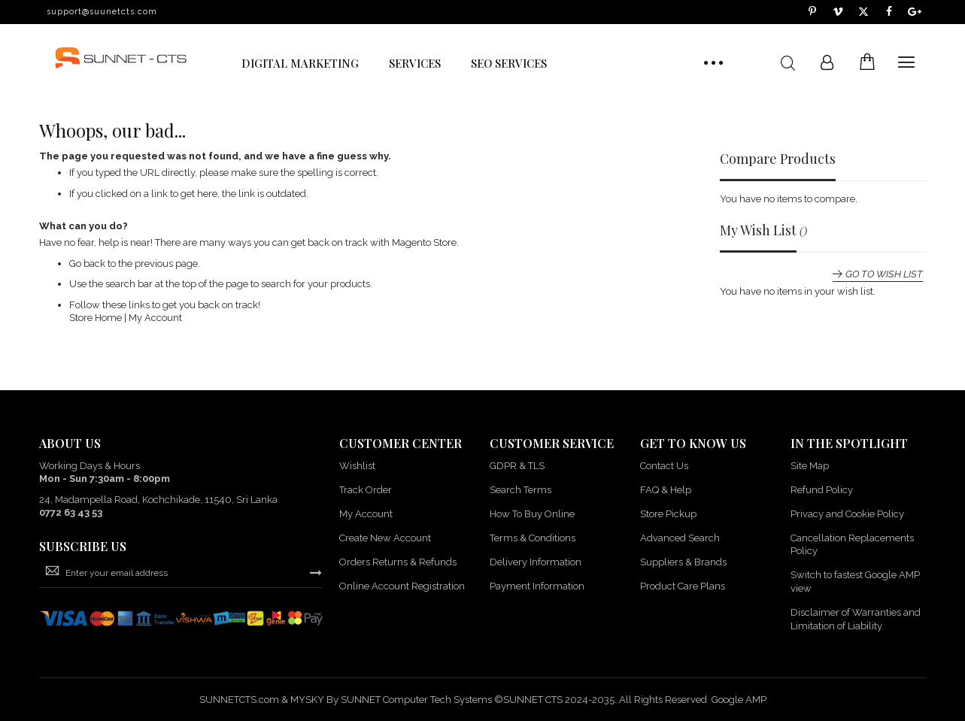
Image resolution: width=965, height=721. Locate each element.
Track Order (365, 489)
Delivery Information (535, 562)
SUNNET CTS (533, 699)
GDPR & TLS (517, 465)
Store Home (95, 317)
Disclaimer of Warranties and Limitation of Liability (856, 619)
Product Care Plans (682, 586)
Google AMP (739, 699)
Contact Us (664, 465)
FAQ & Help (665, 489)
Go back (87, 263)
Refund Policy (822, 489)
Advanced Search (680, 538)
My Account (155, 317)
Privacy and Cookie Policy (847, 514)
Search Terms (520, 489)
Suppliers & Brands (683, 562)
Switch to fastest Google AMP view (855, 581)
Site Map (810, 465)
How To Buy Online (532, 514)
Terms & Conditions (532, 538)
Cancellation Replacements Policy (852, 544)
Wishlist (357, 465)
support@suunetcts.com (102, 12)
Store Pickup (668, 514)
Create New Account (385, 538)
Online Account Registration (402, 586)
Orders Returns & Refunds (398, 562)
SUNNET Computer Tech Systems (416, 699)
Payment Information (537, 586)
